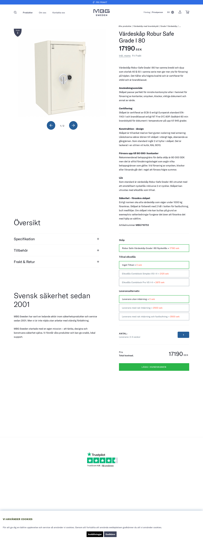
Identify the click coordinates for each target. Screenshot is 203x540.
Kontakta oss (58, 12)
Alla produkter (125, 26)
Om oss (42, 12)
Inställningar (95, 534)
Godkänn (110, 534)
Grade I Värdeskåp (169, 26)
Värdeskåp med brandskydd (145, 26)
